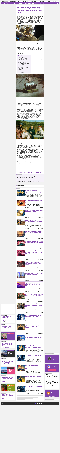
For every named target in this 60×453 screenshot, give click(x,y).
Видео (29, 3)
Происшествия (10, 428)
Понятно (55, 446)
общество (4, 384)
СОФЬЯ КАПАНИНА (4, 373)
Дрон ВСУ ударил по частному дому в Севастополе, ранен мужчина (6, 361)
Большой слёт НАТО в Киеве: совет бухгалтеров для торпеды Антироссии (33, 388)
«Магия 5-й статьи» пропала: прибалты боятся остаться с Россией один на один (8, 439)
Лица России (35, 3)
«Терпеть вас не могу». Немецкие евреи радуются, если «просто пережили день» (29, 176)
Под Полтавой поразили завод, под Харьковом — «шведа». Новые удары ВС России (34, 309)
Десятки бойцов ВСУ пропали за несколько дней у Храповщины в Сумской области (23, 68)
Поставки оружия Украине (41, 1)
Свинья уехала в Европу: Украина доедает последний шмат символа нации (34, 211)
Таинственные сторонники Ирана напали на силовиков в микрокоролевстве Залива (34, 250)
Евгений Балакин (40, 366)
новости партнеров (20, 185)
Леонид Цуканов (40, 256)
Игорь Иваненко (40, 415)
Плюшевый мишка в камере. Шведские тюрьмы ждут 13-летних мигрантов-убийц (34, 191)
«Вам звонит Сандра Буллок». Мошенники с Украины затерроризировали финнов (34, 398)
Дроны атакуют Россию (13, 1)
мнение (3, 367)
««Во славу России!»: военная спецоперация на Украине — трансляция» (29, 44)
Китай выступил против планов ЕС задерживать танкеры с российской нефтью (11, 414)
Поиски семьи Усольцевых (30, 1)
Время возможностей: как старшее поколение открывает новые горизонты (28, 181)
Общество (9, 394)
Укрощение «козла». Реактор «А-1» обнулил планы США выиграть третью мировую (33, 280)
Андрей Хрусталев (40, 217)
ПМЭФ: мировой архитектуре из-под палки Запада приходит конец (33, 349)
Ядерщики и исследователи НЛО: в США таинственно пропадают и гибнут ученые (34, 319)
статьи (18, 188)
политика (4, 419)
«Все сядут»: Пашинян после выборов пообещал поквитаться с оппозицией (33, 240)
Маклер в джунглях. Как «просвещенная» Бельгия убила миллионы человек (7, 388)
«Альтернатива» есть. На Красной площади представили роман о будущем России (34, 330)
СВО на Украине (21, 1)
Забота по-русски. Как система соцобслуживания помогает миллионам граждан (33, 230)
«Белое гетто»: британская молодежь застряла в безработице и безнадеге (7, 406)
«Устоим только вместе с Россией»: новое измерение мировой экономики (34, 290)
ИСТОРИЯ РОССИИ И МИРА (5, 390)
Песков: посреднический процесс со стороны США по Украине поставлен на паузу (10, 380)
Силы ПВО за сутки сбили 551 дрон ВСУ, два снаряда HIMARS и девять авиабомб (23, 63)
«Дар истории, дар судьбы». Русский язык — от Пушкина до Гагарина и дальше (33, 359)
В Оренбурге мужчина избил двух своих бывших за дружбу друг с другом (10, 432)
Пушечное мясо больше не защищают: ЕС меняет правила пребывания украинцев (34, 427)
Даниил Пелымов (40, 287)
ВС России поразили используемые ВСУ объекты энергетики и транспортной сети (23, 58)
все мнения (12, 373)
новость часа (4, 358)
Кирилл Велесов (40, 316)
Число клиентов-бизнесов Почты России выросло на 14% (25, 177)
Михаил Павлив (41, 394)
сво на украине (49, 416)
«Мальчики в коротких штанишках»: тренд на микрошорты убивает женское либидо (6, 370)
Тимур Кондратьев (19, 14)
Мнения (25, 3)
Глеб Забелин (41, 337)
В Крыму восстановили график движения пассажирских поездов (11, 397)
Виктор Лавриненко (40, 404)
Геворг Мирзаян (40, 246)
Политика (9, 376)
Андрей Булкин (41, 207)
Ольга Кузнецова (40, 326)
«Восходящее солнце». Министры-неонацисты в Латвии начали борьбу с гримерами (33, 269)
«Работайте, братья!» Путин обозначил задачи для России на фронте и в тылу (33, 370)
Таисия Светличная (40, 433)
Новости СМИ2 (18, 186)
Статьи (20, 3)
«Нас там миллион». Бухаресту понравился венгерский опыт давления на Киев (34, 408)
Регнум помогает (42, 3)
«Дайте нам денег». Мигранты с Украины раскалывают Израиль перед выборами (34, 437)
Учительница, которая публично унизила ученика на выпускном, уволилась (28, 178)
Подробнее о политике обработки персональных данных (43, 446)
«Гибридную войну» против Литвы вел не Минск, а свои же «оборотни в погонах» (7, 422)
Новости (16, 3)
